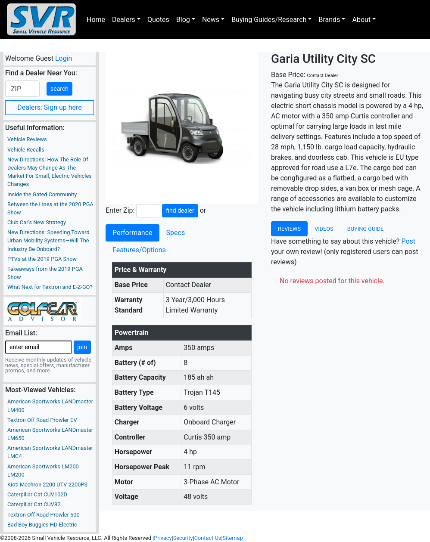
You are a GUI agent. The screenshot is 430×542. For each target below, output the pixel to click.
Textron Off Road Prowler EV (42, 420)
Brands (329, 19)
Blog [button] (183, 19)
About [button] (361, 19)
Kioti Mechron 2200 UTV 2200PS (47, 484)
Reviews (289, 229)
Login (63, 58)
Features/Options (139, 250)
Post (408, 241)
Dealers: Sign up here (49, 107)
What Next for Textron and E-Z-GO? (49, 287)
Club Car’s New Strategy (36, 222)
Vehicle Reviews (27, 139)
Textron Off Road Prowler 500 (43, 514)
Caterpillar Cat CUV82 (33, 504)
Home (96, 19)
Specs (175, 233)
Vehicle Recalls (25, 149)
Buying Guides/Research (268, 19)
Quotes (158, 19)
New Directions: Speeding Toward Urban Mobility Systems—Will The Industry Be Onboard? (48, 240)
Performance (132, 233)
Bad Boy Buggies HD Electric (42, 524)
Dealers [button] (123, 19)
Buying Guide (365, 229)
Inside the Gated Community (42, 194)
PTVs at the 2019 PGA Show (42, 259)
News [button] (210, 19)
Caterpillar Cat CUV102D (37, 494)
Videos (324, 229)
